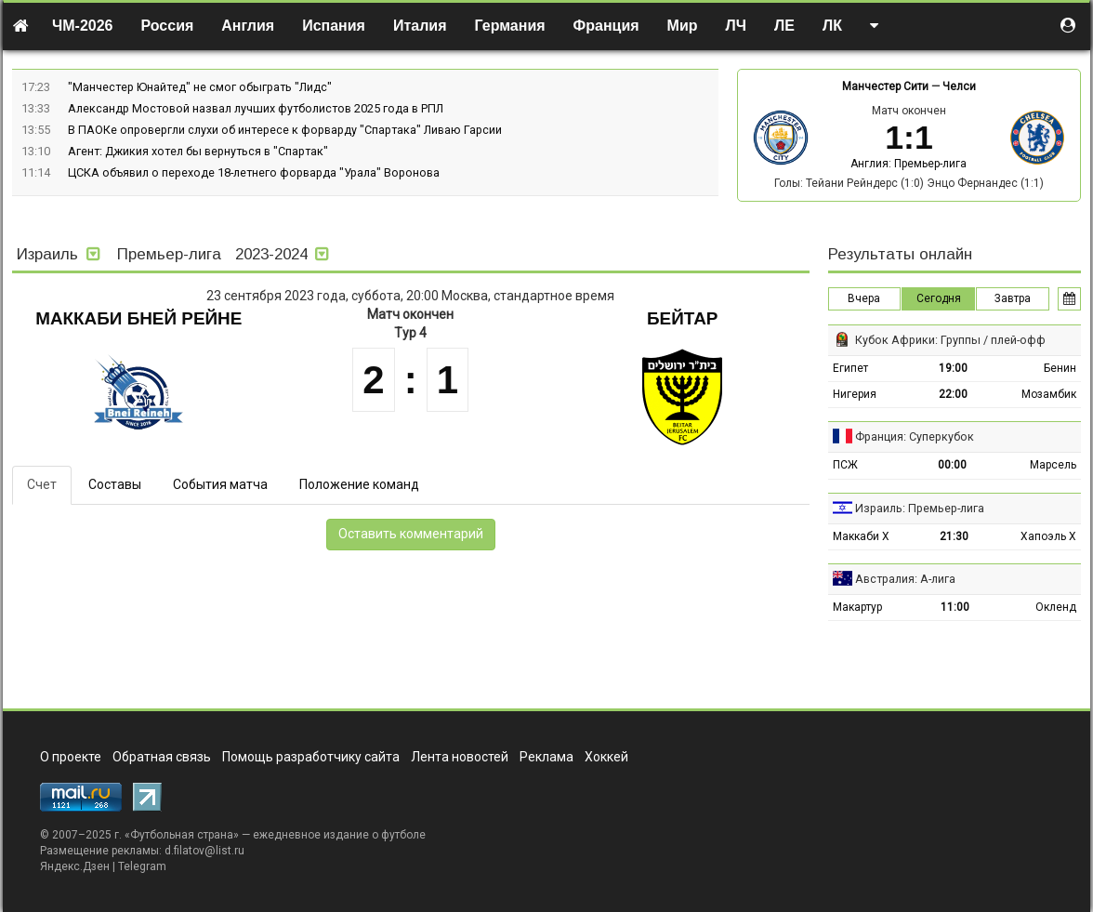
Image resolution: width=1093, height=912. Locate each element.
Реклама (546, 756)
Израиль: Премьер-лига (919, 508)
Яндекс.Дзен (75, 866)
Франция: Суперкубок (914, 436)
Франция (606, 25)
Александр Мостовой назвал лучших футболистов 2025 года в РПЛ (255, 108)
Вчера (864, 298)
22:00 (953, 394)
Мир (682, 25)
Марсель (1053, 464)
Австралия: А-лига (905, 579)
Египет (850, 368)
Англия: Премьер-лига (908, 163)
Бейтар (682, 318)
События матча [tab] (220, 484)
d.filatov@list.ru (204, 850)
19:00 (953, 368)
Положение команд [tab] (359, 484)
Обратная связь (161, 756)
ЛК (832, 25)
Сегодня (938, 298)
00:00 (952, 464)
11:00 (955, 607)
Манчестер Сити (885, 86)
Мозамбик (1048, 394)
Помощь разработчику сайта (311, 756)
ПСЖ (845, 464)
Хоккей (606, 756)
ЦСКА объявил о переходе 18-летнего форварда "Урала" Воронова (254, 172)
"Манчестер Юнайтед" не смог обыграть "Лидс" (200, 87)
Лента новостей (459, 756)
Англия (247, 25)
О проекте (70, 756)
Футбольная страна (181, 834)
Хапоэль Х (1048, 536)
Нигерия (854, 394)
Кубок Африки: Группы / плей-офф (950, 340)
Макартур (857, 607)
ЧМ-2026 (82, 25)
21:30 (954, 536)
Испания (333, 25)
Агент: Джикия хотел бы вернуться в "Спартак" (198, 151)
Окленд (1055, 607)
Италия (420, 25)
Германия (510, 25)
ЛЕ (784, 25)
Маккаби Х (861, 536)
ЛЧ (736, 25)
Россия (167, 25)
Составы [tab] (114, 484)
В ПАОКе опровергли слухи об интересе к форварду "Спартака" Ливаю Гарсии (285, 130)
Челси (959, 86)
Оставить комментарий (410, 533)
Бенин (1060, 368)
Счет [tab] (42, 484)
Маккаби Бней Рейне (138, 318)
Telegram (142, 866)
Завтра (1012, 298)
